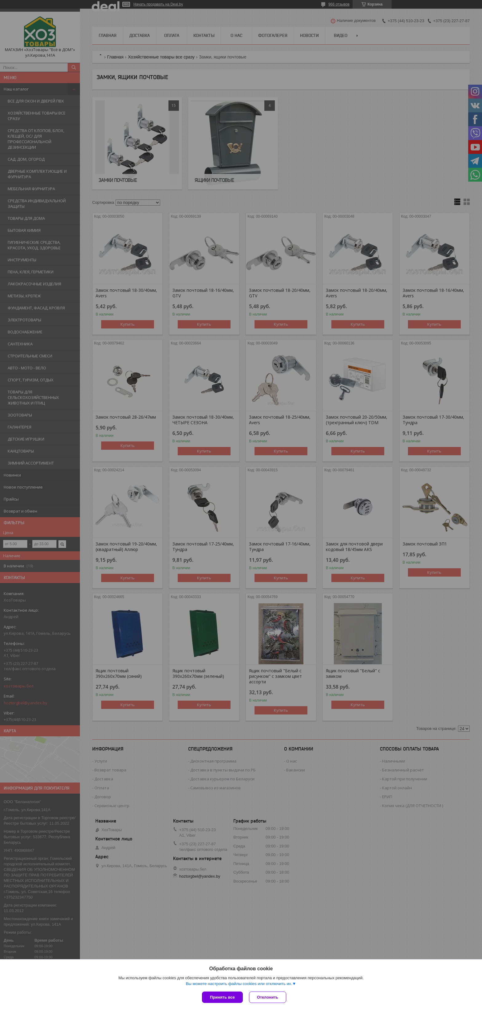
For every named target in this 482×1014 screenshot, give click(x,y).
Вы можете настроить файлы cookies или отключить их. (239, 983)
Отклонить (267, 997)
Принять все (222, 997)
